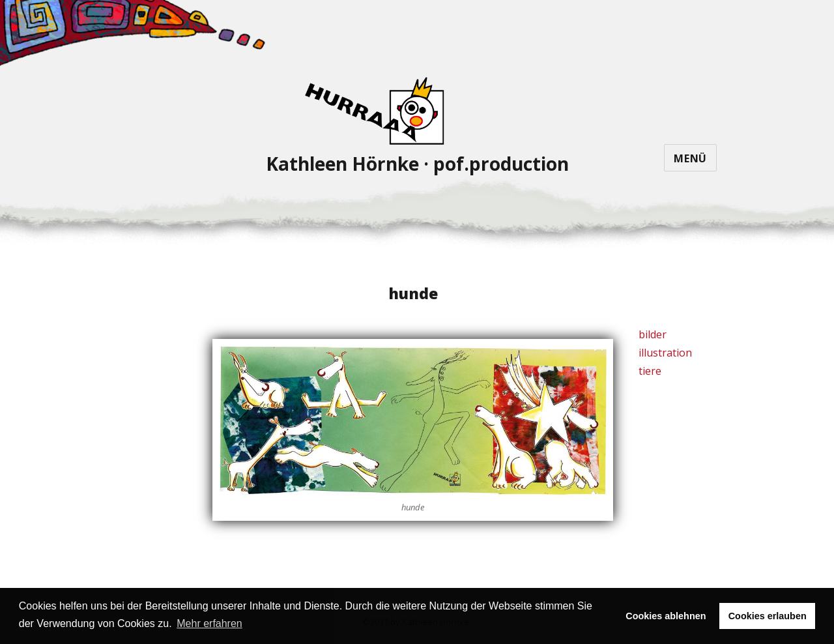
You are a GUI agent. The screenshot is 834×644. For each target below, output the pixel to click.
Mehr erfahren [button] (209, 623)
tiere (650, 371)
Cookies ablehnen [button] (666, 616)
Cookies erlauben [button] (767, 616)
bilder (653, 334)
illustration (665, 352)
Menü (690, 158)
